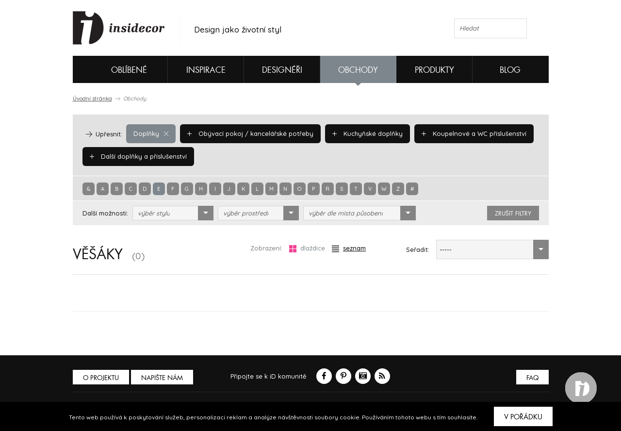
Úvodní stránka (92, 98)
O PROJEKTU (101, 378)
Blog (510, 70)
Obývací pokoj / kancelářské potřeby (250, 133)
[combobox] (172, 213)
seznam (349, 248)
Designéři (282, 70)
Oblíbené (113, 69)
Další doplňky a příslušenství (138, 156)
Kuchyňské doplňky (367, 133)
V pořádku (523, 417)
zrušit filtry (513, 213)
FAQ (532, 378)
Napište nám (162, 378)
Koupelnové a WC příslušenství (474, 133)
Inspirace (206, 70)
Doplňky (150, 133)
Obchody (358, 70)
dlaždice (307, 248)
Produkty (434, 70)
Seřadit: (417, 249)
